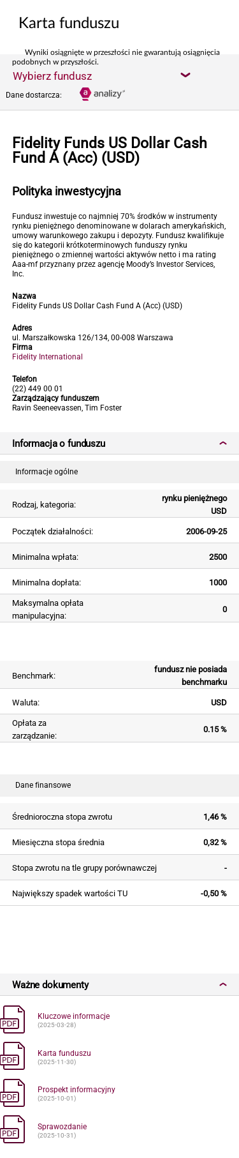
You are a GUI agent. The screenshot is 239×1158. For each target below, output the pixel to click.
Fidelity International (47, 356)
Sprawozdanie (62, 1126)
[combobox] (101, 75)
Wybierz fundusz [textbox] (52, 76)
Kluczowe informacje (74, 1016)
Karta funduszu (64, 1053)
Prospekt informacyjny (76, 1089)
